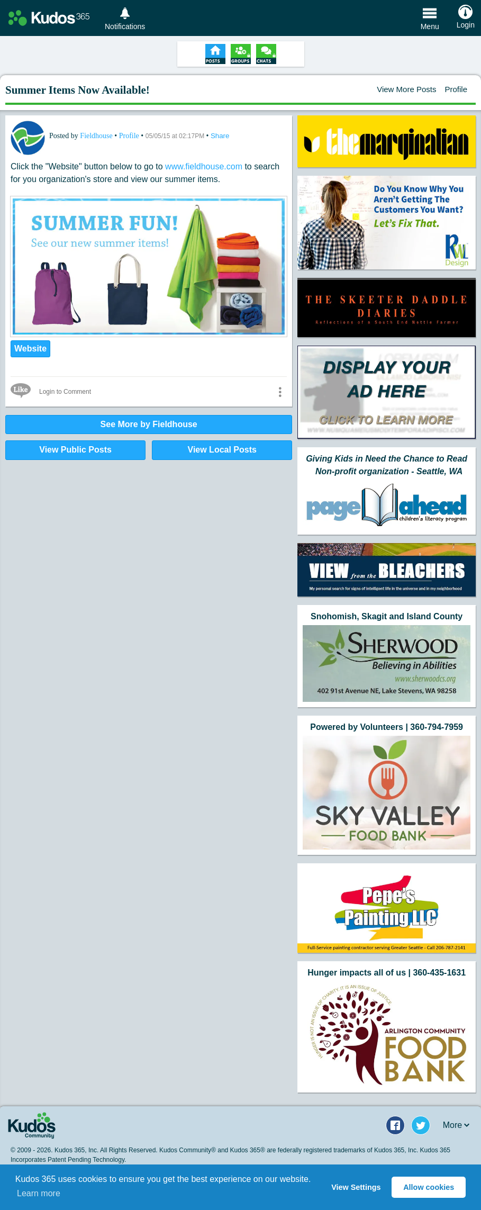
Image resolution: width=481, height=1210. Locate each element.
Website (30, 348)
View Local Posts (222, 449)
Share (220, 136)
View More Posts (406, 89)
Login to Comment (65, 391)
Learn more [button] (38, 1193)
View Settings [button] (355, 1187)
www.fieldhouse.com (203, 166)
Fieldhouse (97, 136)
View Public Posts (75, 449)
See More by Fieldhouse (149, 424)
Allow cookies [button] (428, 1187)
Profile (455, 89)
